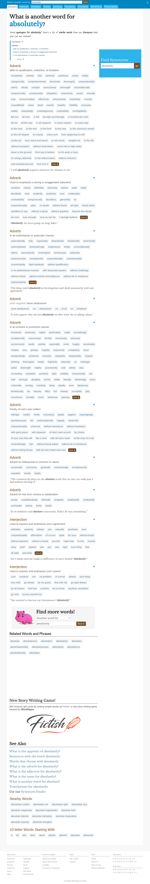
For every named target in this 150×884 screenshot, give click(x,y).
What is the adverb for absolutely (33, 766)
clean (31, 105)
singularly (60, 356)
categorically (17, 81)
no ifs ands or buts (68, 152)
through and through (53, 117)
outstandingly (18, 356)
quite (74, 187)
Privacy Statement (98, 868)
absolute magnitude (21, 810)
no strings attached (21, 158)
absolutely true (79, 804)
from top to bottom (45, 152)
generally (45, 467)
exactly (50, 105)
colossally (16, 385)
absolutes (34, 653)
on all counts (58, 140)
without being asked (47, 444)
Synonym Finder (33, 791)
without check (18, 276)
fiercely (37, 391)
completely (16, 75)
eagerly (72, 414)
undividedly (63, 111)
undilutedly (88, 499)
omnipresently (79, 467)
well (13, 379)
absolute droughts (42, 822)
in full (36, 117)
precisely (86, 105)
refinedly (45, 499)
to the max (60, 128)
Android (73, 862)
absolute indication (42, 816)
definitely (39, 187)
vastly (31, 344)
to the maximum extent (82, 128)
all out (14, 122)
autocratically (18, 241)
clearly (27, 187)
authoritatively (18, 247)
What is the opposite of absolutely (34, 751)
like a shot (41, 438)
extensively (67, 93)
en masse (38, 134)
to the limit (45, 128)
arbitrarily (75, 252)
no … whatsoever (42, 308)
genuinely (65, 199)
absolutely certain (20, 804)
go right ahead (78, 582)
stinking (15, 362)
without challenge (79, 270)
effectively (43, 99)
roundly (88, 99)
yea (57, 547)
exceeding (16, 373)
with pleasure (39, 432)
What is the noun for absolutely (32, 776)
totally (85, 75)
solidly (14, 111)
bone (92, 379)
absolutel (88, 835)
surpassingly (78, 373)
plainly (64, 187)
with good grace (19, 432)
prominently (51, 367)
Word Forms (96, 6)
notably (15, 350)
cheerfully (73, 420)
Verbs (9, 874)
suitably (64, 373)
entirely (30, 75)
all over (26, 117)
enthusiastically (45, 420)
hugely (75, 344)
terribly (48, 338)
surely (75, 75)
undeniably (74, 193)
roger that (69, 541)
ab (17, 835)
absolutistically (18, 653)
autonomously (18, 258)
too (90, 373)
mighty (37, 367)
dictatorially (74, 241)
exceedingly (80, 332)
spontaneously (19, 420)
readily (26, 414)
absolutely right (60, 804)
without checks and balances (44, 276)
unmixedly (16, 505)
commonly (31, 467)
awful (14, 367)
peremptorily (28, 252)
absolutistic (62, 641)
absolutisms (73, 647)
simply (27, 473)
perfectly (50, 75)
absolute (14, 641)
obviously (52, 187)
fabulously (82, 385)
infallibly (73, 105)
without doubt (60, 205)
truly (13, 99)
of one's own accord (60, 432)
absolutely (55, 623)
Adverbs (26, 862)
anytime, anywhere (78, 588)
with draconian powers (54, 270)
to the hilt (89, 140)
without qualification (58, 264)
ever (71, 385)
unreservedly (36, 93)
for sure (15, 217)
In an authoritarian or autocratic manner (29, 55)
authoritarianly (18, 282)
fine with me (60, 582)
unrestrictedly (18, 264)
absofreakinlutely (19, 647)
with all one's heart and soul (50, 450)
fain (31, 444)
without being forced (21, 450)
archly (47, 379)
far (28, 391)
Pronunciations (110, 6)
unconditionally (82, 87)
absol (42, 835)
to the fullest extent (45, 158)
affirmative (36, 535)
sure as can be (48, 217)
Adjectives (27, 859)
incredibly (77, 391)
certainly (15, 187)
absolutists (58, 647)
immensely (61, 338)
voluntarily (48, 414)
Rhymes (46, 6)
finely (39, 505)
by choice (79, 432)
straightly (59, 499)
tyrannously (60, 252)
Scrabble (45, 865)
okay (13, 547)
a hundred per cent (78, 117)
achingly (23, 379)
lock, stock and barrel (36, 140)
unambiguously (45, 111)
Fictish (65, 706)
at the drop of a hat (84, 438)
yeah (22, 547)
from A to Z (42, 164)
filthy (47, 391)
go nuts (15, 594)
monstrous (16, 397)
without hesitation (76, 426)
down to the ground (21, 152)
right (54, 373)
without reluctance (53, 426)
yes (49, 529)
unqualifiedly (17, 105)
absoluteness (30, 641)
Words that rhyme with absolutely (34, 761)
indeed (40, 529)
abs (24, 835)
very (24, 350)
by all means (17, 588)
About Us (94, 862)
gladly (61, 414)
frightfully (52, 362)
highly (42, 332)
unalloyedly (73, 499)
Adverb (15, 45)
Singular (26, 868)
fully (40, 75)
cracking (40, 385)
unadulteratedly (29, 499)
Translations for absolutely (28, 786)
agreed (32, 547)
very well (15, 582)
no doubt (44, 205)
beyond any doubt (81, 211)
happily (60, 420)
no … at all (61, 308)
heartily (61, 105)
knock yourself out (32, 594)
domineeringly (36, 247)
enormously (35, 338)
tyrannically (89, 241)
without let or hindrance (75, 276)
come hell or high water (69, 146)
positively (63, 75)
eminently (16, 332)
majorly (89, 356)
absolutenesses (40, 647)
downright (65, 87)
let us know (59, 588)
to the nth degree (20, 134)
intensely (65, 362)
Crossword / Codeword (50, 868)
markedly (30, 373)
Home (93, 859)
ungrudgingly (86, 414)
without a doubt (39, 211)
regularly (15, 473)
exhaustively (59, 99)
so (75, 199)
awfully (41, 344)
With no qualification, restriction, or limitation (31, 49)
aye (49, 547)
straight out (74, 140)
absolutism (46, 641)
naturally (59, 529)
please (72, 576)
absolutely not (40, 804)
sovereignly (44, 252)
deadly (61, 385)
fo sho (80, 541)
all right (74, 205)
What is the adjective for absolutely (34, 771)
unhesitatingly (18, 444)
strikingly (85, 362)
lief (31, 420)
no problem (45, 576)
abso (32, 835)
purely (80, 93)
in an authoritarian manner (25, 270)
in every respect (62, 122)
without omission (67, 158)
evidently (38, 193)
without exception (20, 146)
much (41, 397)
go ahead (29, 582)
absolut (63, 835)
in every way (81, 122)
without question (59, 211)
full (55, 391)
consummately (27, 99)
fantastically (17, 391)
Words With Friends (49, 862)
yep (42, 547)
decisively (55, 81)
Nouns (9, 871)
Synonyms (12, 6)
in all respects (43, 122)
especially (54, 344)
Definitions (36, 6)
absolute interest (20, 816)
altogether (52, 93)
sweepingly (27, 111)
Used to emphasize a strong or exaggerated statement (35, 52)
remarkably (89, 344)
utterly (14, 87)
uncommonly (18, 344)
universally (16, 467)
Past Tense (27, 871)
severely (46, 356)
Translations (70, 6)
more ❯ (55, 164)
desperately (75, 356)
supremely (42, 241)
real (63, 367)
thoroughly (69, 81)
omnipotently (36, 258)
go (137, 65)
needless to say (19, 211)
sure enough (29, 217)
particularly (55, 332)
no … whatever (78, 308)
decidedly (16, 193)
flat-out (14, 117)
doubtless (51, 199)
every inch (52, 134)
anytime (45, 588)
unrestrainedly (74, 258)
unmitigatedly (79, 111)
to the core (16, 128)
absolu (52, 835)
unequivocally (18, 93)
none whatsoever (20, 308)
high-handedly (36, 264)
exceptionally (18, 338)
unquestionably (87, 81)
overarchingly (61, 467)
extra (66, 344)
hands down (88, 205)
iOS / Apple (74, 859)
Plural (25, 865)
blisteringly (80, 379)
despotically (57, 241)
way (81, 367)
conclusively (49, 87)
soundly (91, 93)
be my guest (44, 582)
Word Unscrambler (49, 859)
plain (33, 205)
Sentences (57, 6)
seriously (75, 338)
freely (37, 414)
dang (52, 385)
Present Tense (28, 874)
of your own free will (21, 438)
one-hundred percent (22, 164)
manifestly (75, 99)
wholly (24, 87)
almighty (35, 379)
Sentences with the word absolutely (34, 756)
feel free (32, 588)
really (83, 187)
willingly (15, 414)
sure (62, 193)
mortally (30, 397)
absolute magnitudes (47, 810)
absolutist (77, 641)
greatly (34, 350)
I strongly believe (68, 217)
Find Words (83, 6)
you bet (56, 541)
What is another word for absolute (34, 781)
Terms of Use (96, 865)
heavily (64, 391)
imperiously (54, 247)
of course (50, 535)
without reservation (43, 146)
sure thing (76, 547)
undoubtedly (17, 199)
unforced (35, 426)
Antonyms (24, 6)
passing (65, 397)
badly (57, 379)
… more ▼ (19, 59)
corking (29, 385)
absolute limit (68, 810)
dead (40, 105)
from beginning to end (72, 134)
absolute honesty (20, 822)
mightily (46, 350)
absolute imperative (66, 816)
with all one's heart (60, 438)
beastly (67, 379)
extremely (30, 332)
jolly (88, 391)
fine (87, 547)
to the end (31, 128)
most (86, 350)
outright (36, 87)
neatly (48, 505)
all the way (26, 122)
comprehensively (37, 81)
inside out (16, 140)
